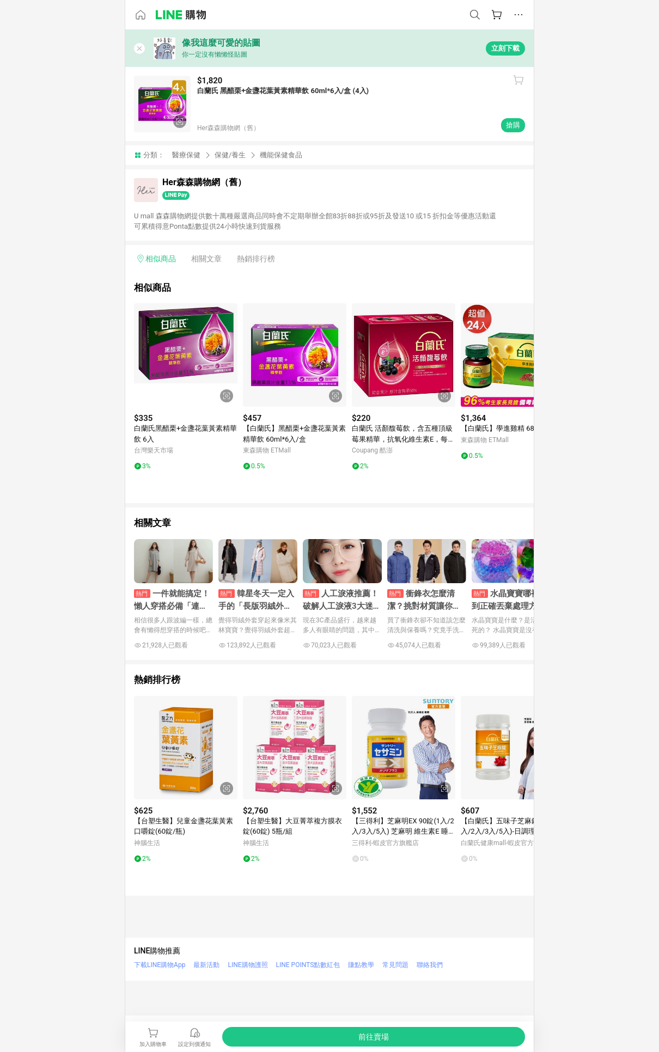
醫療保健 (186, 155)
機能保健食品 (281, 155)
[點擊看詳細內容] (185, 355)
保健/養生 (230, 155)
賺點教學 (361, 965)
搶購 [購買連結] (513, 125)
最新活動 (206, 965)
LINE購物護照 (247, 965)
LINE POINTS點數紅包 (308, 965)
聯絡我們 (430, 965)
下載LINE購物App (159, 965)
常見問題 (395, 965)
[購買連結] (373, 1037)
